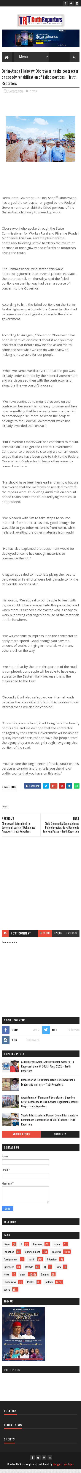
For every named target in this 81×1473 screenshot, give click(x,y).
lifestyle (29, 1271)
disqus (58, 937)
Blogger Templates (63, 1468)
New (59, 1271)
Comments (60, 1138)
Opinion (45, 1278)
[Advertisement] (40, 887)
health (32, 1263)
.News (7, 1248)
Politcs (30, 1286)
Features (56, 1256)
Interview (52, 1263)
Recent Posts (21, 1138)
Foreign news (10, 1263)
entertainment (32, 1256)
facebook (72, 937)
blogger (45, 937)
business (37, 1248)
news (33, 95)
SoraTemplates (27, 1468)
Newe (7, 1278)
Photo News (10, 1286)
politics (49, 1286)
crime (57, 1248)
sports (7, 1293)
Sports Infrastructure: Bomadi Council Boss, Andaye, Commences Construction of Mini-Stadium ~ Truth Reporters (49, 1123)
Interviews (9, 1271)
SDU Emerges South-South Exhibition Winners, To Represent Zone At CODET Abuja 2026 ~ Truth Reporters (47, 1070)
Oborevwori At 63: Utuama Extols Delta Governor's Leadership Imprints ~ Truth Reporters (48, 1086)
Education (9, 1256)
